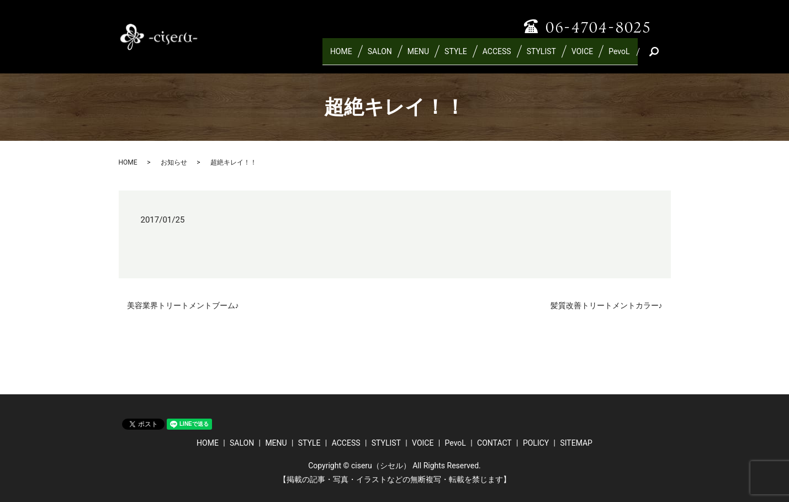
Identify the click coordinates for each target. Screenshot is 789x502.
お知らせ (174, 162)
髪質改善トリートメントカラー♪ (606, 305)
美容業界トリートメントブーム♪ (183, 305)
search (667, 56)
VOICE (582, 56)
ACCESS (497, 56)
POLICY (536, 442)
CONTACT (494, 442)
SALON (380, 56)
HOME (341, 56)
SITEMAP (576, 442)
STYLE (455, 56)
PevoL (618, 56)
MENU (418, 56)
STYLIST (541, 56)
